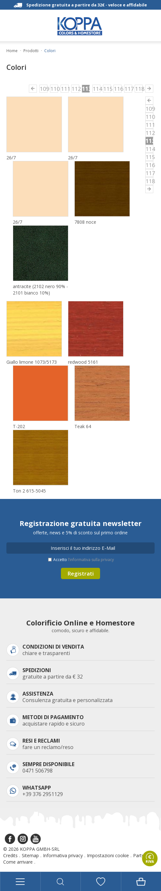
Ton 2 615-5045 (29, 491)
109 (43, 88)
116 (118, 88)
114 (96, 88)
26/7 (11, 158)
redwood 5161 (83, 362)
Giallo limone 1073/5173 (31, 362)
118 (139, 88)
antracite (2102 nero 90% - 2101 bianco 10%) (40, 289)
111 (65, 88)
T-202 (19, 426)
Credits (10, 855)
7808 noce (85, 222)
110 (54, 88)
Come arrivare (18, 862)
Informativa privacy (63, 855)
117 (128, 88)
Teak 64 (82, 426)
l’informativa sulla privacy (91, 559)
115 (107, 88)
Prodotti (30, 50)
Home (12, 50)
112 (75, 88)
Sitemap (30, 855)
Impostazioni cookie (108, 855)
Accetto (83, 559)
